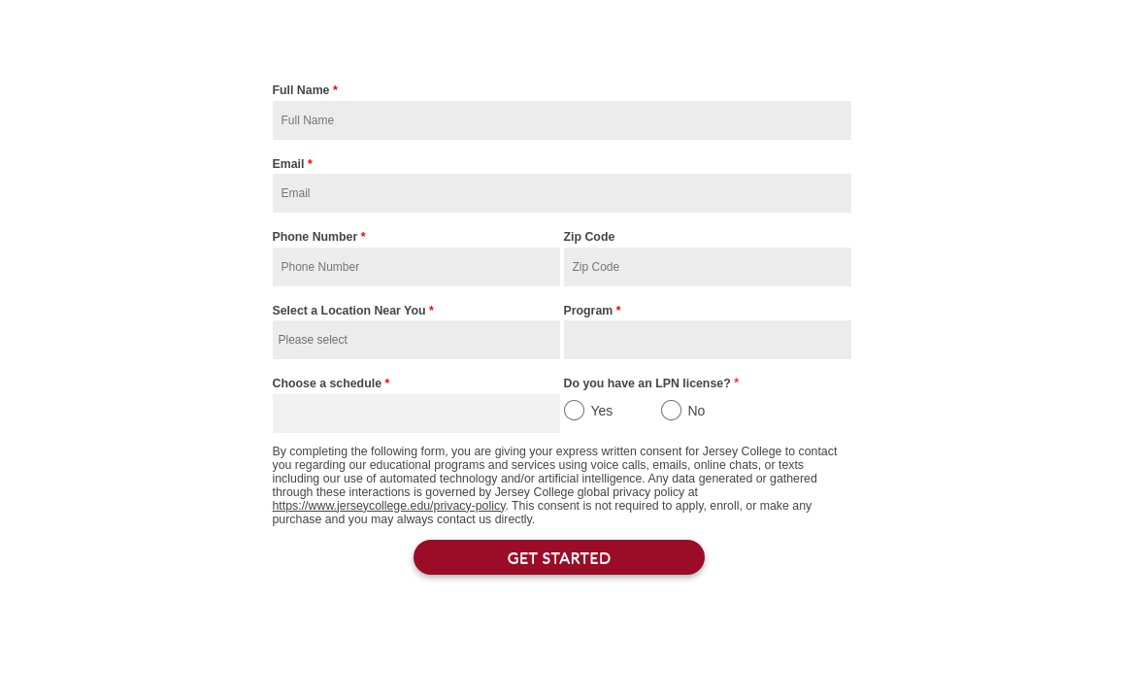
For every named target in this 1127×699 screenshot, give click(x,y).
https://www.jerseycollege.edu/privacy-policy (389, 506)
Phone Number (319, 239)
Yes (602, 410)
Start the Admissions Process (564, 38)
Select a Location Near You (353, 312)
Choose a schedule (331, 385)
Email (293, 166)
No (697, 410)
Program (592, 312)
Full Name (305, 92)
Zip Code (589, 237)
